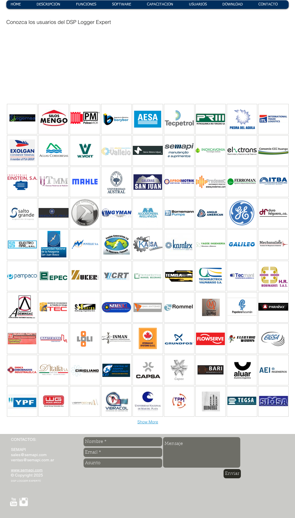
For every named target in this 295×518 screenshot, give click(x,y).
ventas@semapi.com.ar (32, 460)
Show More (147, 421)
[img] (22, 52)
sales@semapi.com (29, 454)
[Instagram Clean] (23, 502)
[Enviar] (232, 473)
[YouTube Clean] (13, 502)
